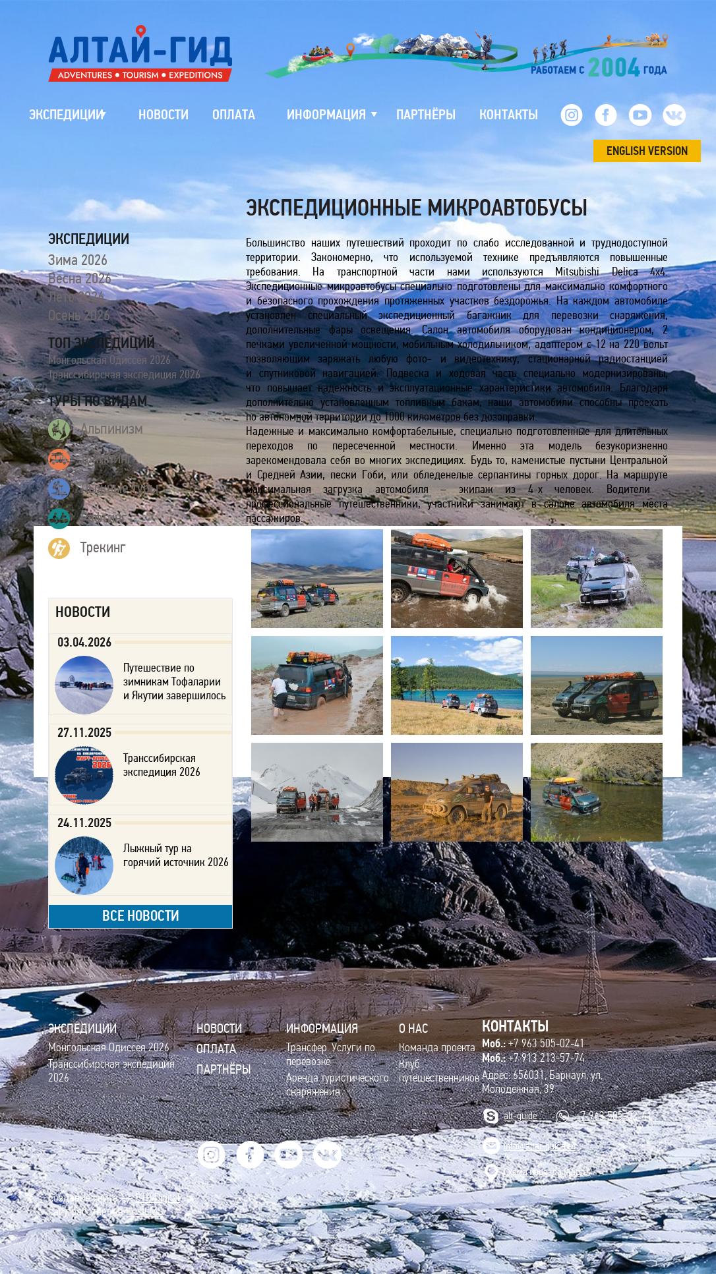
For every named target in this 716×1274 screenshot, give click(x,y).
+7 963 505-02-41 (533, 1043)
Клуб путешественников (439, 1071)
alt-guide (520, 1115)
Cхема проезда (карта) (547, 1171)
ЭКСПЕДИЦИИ (82, 1028)
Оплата (216, 1049)
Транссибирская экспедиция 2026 (124, 374)
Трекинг (87, 548)
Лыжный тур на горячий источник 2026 (176, 855)
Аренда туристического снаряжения (337, 1085)
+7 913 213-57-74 (533, 1058)
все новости (140, 916)
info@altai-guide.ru (540, 1146)
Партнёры (223, 1069)
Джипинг (90, 459)
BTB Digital (157, 1198)
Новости (219, 1028)
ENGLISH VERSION (647, 151)
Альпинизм (95, 429)
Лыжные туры (103, 489)
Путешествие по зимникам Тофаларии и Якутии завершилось (174, 681)
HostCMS (144, 1212)
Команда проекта (437, 1048)
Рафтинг (87, 518)
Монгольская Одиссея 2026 (109, 360)
